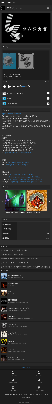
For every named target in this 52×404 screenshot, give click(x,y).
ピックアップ (13, 388)
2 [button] (26, 216)
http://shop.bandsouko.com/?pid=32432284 (26, 182)
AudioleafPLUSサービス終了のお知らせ (15, 250)
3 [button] (29, 216)
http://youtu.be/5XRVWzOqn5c (17, 165)
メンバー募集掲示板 (39, 388)
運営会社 (32, 395)
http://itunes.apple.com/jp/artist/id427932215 (26, 179)
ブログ (38, 395)
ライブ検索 (39, 381)
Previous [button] (3, 202)
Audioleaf (11, 3)
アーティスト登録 (13, 373)
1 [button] (23, 216)
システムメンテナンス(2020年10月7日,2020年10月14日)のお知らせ (25, 267)
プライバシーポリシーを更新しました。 (15, 263)
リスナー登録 (39, 373)
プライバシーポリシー (22, 395)
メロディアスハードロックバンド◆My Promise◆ (15, 202)
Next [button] (49, 202)
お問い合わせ (26, 397)
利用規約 (12, 395)
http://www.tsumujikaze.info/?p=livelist (17, 152)
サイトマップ (44, 395)
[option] (15, 202)
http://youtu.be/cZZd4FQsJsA (18, 162)
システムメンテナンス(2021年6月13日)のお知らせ (19, 258)
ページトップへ (26, 367)
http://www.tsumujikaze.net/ (11, 114)
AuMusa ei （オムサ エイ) (37, 201)
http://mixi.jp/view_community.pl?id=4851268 (24, 177)
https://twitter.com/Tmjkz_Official (21, 174)
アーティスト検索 (13, 381)
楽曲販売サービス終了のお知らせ (13, 254)
